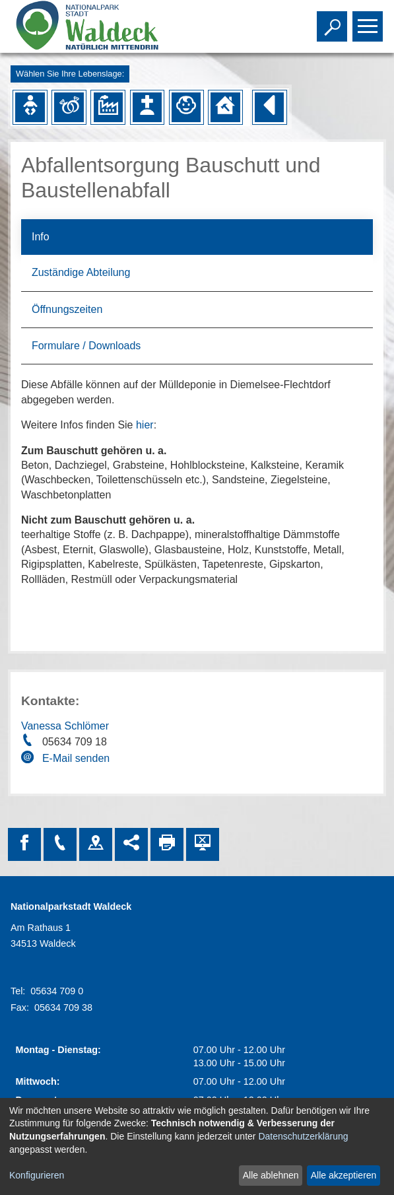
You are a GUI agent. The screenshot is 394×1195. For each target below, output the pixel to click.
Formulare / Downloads (86, 345)
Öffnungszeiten (67, 309)
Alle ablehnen (271, 1175)
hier (145, 424)
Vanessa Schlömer (65, 726)
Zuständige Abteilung (81, 272)
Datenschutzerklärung (303, 1136)
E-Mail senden (76, 758)
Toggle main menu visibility (369, 20)
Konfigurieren (36, 1175)
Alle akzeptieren (344, 1175)
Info (40, 236)
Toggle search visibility (333, 20)
